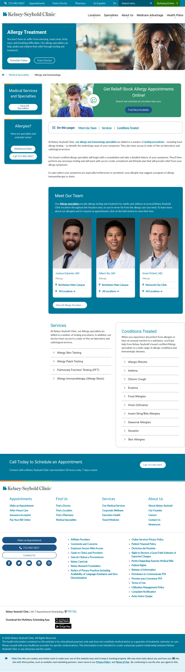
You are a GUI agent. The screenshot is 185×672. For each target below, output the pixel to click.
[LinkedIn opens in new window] (39, 563)
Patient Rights (139, 565)
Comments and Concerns (84, 544)
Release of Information (144, 570)
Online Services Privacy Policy (147, 539)
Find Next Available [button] (138, 109)
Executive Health (111, 515)
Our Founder (155, 510)
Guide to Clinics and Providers (87, 553)
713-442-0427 (14, 3)
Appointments (37, 3)
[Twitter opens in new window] (19, 563)
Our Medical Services (113, 505)
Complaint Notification (144, 591)
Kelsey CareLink (79, 561)
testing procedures (154, 141)
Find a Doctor (60, 3)
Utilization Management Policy (148, 587)
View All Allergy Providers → (71, 304)
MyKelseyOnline (167, 3)
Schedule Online (18, 60)
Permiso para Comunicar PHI (147, 578)
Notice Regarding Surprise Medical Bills (152, 561)
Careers (152, 515)
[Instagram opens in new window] (49, 563)
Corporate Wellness (112, 510)
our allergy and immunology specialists (96, 141)
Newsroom (154, 524)
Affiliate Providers (80, 539)
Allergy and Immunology (48, 74)
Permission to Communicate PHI (149, 574)
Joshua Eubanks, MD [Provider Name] (67, 273)
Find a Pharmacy (64, 515)
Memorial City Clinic (156, 284)
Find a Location (64, 510)
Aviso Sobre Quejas (142, 596)
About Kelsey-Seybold (160, 505)
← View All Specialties (23, 107)
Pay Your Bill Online (20, 520)
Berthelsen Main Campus (71, 284)
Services (107, 127)
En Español (99, 3)
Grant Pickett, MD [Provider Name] (152, 273)
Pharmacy (80, 3)
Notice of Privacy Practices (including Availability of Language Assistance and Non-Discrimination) (94, 574)
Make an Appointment (22, 505)
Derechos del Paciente (143, 548)
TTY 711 (70, 611)
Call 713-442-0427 (23, 156)
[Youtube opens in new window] (29, 563)
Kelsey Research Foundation (85, 566)
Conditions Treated (128, 127)
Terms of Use (139, 583)
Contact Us (154, 520)
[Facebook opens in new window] (9, 563)
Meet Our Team (87, 127)
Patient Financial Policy (144, 544)
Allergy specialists (69, 203)
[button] (81, 352)
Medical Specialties (19, 74)
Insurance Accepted (20, 515)
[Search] (151, 3)
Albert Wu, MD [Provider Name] (107, 273)
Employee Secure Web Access (87, 548)
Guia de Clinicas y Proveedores (87, 557)
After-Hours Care (19, 510)
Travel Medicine (110, 520)
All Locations (63, 291)
